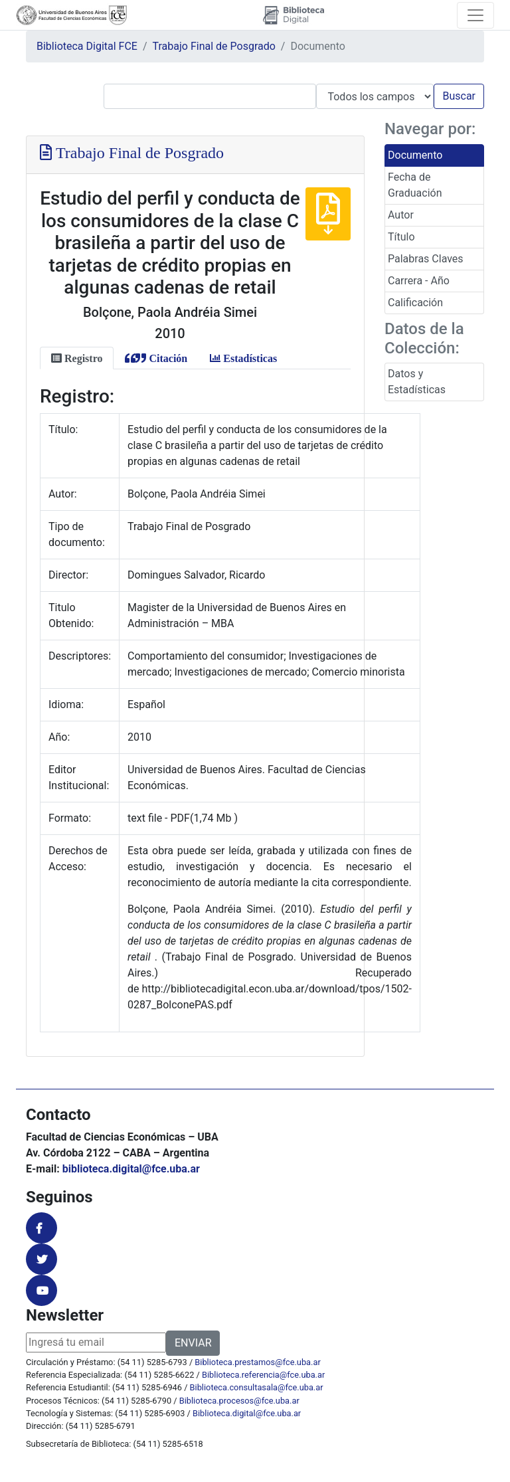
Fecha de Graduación (415, 185)
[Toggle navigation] (475, 15)
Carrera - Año (419, 280)
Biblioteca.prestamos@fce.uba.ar (257, 1362)
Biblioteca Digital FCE (87, 46)
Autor (401, 215)
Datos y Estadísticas (417, 381)
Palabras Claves (426, 258)
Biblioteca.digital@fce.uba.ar (247, 1413)
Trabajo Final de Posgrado (214, 46)
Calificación (415, 302)
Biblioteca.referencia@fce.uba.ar (263, 1375)
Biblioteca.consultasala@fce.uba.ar (256, 1387)
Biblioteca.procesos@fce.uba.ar (239, 1401)
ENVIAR (193, 1343)
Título (401, 237)
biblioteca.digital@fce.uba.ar (131, 1168)
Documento (415, 155)
